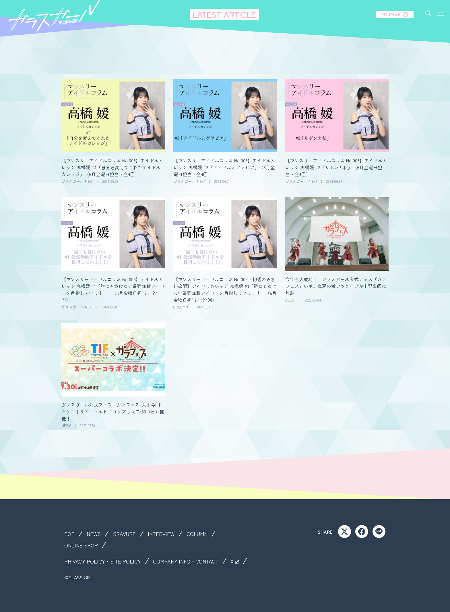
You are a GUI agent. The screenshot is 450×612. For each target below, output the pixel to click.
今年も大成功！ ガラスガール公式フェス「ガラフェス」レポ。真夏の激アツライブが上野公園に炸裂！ (335, 286)
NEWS (95, 534)
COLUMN (203, 534)
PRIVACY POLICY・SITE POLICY (104, 561)
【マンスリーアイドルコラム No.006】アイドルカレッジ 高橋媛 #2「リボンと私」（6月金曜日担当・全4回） (336, 167)
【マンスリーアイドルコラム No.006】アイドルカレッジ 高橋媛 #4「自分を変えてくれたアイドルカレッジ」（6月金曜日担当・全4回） (112, 167)
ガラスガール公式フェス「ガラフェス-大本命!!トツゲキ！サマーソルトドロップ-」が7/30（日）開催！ (112, 411)
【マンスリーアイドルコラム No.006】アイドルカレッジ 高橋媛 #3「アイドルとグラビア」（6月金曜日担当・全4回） (224, 167)
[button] (441, 13)
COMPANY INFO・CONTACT (192, 561)
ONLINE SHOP (82, 545)
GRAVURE (127, 534)
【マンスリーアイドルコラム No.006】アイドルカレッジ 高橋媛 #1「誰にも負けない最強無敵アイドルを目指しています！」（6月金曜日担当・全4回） (113, 289)
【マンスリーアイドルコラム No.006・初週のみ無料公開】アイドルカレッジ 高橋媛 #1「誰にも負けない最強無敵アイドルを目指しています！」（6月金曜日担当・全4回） (225, 289)
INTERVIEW (165, 534)
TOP (69, 534)
